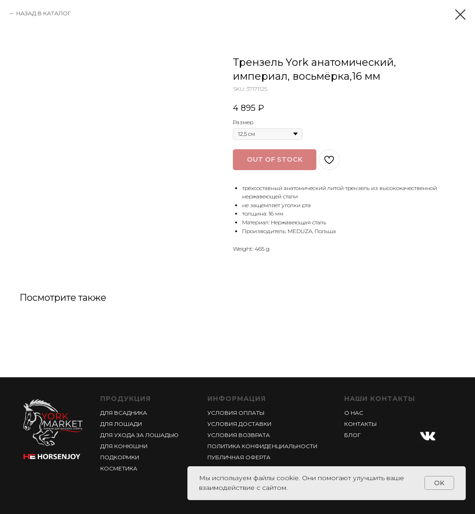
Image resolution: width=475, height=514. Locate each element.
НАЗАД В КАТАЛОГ (43, 13)
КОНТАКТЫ (360, 423)
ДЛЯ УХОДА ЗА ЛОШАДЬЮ (139, 435)
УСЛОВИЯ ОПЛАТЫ (235, 412)
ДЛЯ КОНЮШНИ (124, 446)
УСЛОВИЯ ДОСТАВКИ (239, 423)
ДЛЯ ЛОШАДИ (121, 423)
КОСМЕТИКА (118, 468)
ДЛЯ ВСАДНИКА (123, 412)
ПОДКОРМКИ (119, 457)
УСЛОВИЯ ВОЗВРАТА (238, 435)
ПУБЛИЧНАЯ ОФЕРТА (238, 457)
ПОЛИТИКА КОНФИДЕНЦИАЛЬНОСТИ (262, 446)
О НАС (353, 412)
